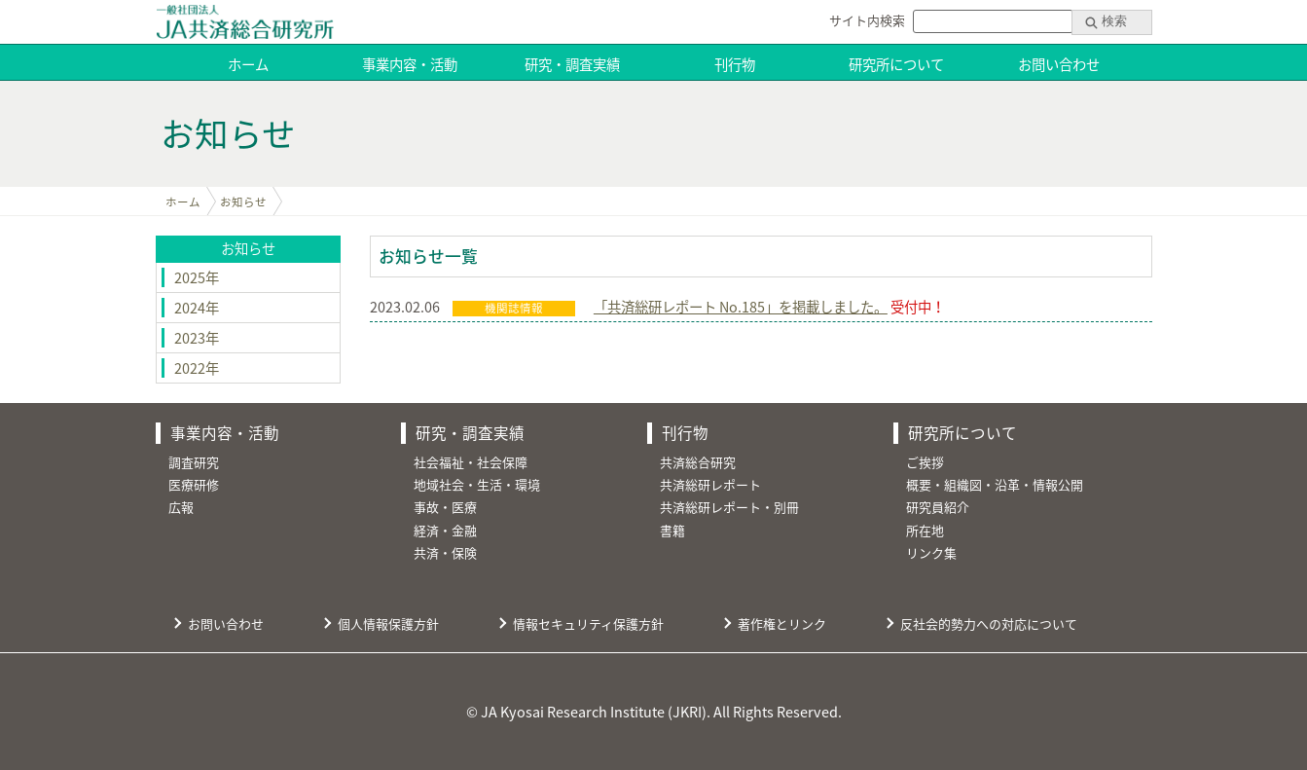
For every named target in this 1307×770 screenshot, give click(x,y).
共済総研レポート (710, 484)
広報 (181, 506)
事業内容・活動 (409, 64)
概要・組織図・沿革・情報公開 (994, 484)
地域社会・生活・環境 (477, 484)
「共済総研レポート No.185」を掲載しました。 (741, 306)
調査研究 (193, 462)
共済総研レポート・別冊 (729, 506)
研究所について (896, 64)
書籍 (672, 530)
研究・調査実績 (572, 64)
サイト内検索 (867, 20)
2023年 (196, 338)
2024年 (196, 307)
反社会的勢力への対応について (988, 623)
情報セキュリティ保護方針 (588, 623)
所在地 (925, 530)
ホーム (248, 64)
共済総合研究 (698, 462)
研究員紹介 (937, 506)
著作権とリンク (782, 623)
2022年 (196, 368)
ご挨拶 (925, 462)
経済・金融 (445, 530)
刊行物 (734, 64)
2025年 (196, 277)
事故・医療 (445, 506)
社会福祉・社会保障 (470, 462)
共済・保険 (445, 552)
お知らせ (243, 202)
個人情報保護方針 (388, 623)
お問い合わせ (1059, 64)
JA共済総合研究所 (245, 22)
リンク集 (931, 552)
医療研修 (193, 484)
